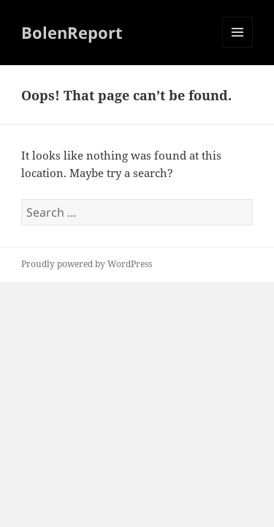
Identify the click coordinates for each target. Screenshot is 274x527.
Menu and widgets (238, 47)
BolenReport (72, 32)
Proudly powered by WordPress (86, 264)
